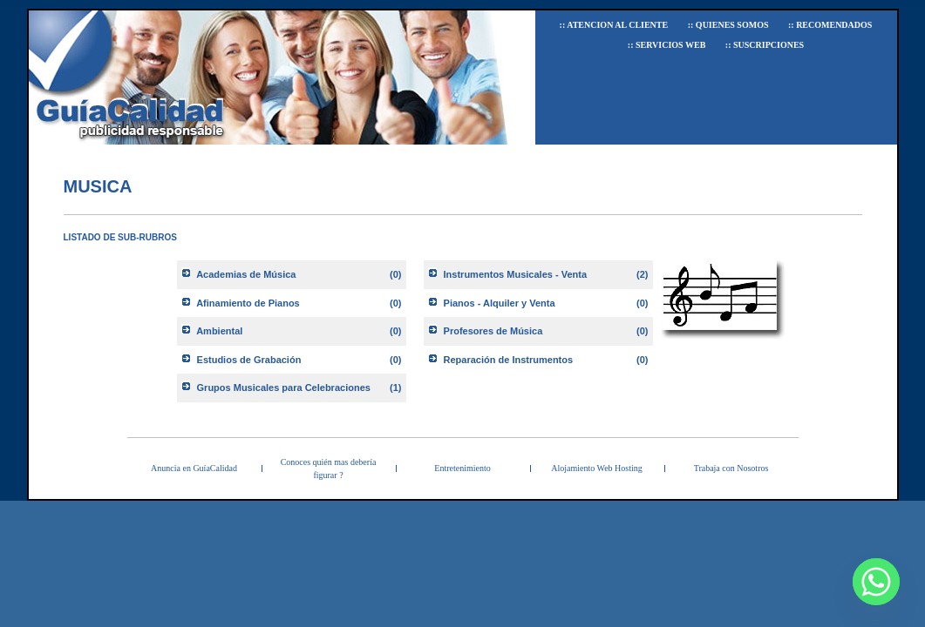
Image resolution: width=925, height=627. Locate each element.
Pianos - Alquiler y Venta (499, 303)
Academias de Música (246, 274)
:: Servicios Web (667, 45)
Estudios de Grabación (249, 359)
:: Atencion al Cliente (614, 25)
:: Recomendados (830, 25)
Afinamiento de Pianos (248, 303)
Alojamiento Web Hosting (597, 468)
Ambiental (219, 331)
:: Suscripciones (764, 45)
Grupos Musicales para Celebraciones (284, 387)
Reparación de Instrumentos (509, 359)
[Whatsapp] (876, 581)
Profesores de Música (493, 331)
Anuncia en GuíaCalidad (194, 468)
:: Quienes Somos (728, 25)
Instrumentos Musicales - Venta (515, 274)
